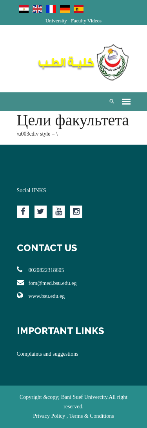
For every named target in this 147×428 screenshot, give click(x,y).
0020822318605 (40, 269)
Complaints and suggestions (47, 354)
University (56, 21)
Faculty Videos (86, 21)
